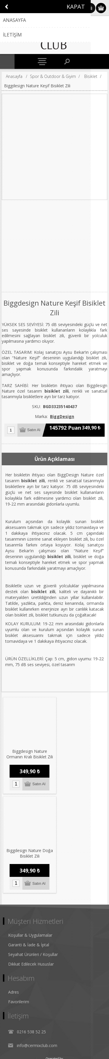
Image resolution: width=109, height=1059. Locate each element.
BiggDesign (62, 416)
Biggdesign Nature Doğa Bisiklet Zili (80, 750)
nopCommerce (63, 1038)
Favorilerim (18, 899)
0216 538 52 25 (31, 929)
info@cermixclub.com (37, 943)
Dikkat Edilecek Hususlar (31, 861)
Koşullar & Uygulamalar (30, 832)
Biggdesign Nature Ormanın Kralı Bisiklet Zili (28, 753)
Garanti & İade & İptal (28, 842)
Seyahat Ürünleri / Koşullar (33, 852)
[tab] (55, 459)
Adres (13, 889)
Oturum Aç (90, 8)
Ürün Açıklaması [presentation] (55, 459)
